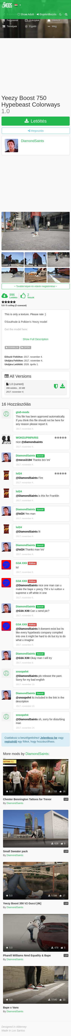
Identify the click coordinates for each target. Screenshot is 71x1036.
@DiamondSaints (27, 477)
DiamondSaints (32, 141)
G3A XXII (21, 563)
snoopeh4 (22, 671)
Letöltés (36, 121)
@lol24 (20, 513)
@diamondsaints (32, 441)
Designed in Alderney (14, 1026)
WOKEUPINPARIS (27, 437)
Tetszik (30, 297)
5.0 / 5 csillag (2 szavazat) (14, 305)
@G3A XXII (22, 610)
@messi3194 (24, 459)
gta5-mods (22, 412)
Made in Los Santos (13, 1030)
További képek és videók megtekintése (35, 286)
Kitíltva (32, 563)
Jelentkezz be (48, 737)
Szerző (40, 456)
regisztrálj (11, 741)
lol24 (19, 473)
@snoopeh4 (23, 697)
